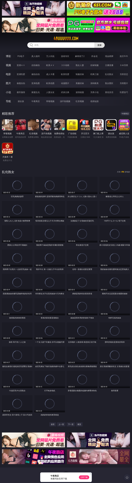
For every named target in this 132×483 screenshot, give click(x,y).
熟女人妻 (80, 65)
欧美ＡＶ (50, 65)
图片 (8, 83)
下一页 (70, 424)
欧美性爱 (65, 74)
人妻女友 (50, 92)
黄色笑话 (109, 92)
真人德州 (35, 56)
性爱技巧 (124, 92)
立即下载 (84, 477)
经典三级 (94, 74)
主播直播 (109, 65)
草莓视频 (50, 101)
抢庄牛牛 (124, 56)
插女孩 (21, 101)
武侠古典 (65, 92)
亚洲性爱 (21, 74)
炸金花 (94, 56)
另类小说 (94, 92)
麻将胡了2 (79, 56)
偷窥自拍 (21, 83)
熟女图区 (109, 83)
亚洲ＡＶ (21, 65)
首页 (53, 424)
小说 (8, 92)
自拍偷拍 (35, 65)
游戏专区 (65, 56)
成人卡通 (50, 74)
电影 (8, 74)
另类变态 (124, 74)
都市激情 (21, 92)
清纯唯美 (94, 83)
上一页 (61, 424)
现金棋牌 (109, 56)
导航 (8, 101)
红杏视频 (80, 101)
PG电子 (20, 56)
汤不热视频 (65, 101)
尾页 (79, 424)
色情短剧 (94, 101)
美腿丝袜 (80, 83)
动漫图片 (65, 83)
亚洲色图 (35, 83)
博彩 (8, 56)
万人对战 (50, 56)
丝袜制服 (94, 65)
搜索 (99, 45)
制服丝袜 (80, 74)
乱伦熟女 (109, 74)
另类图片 (124, 83)
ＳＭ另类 (124, 65)
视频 (8, 65)
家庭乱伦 (35, 92)
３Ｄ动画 (65, 65)
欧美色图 (50, 83)
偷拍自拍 (35, 74)
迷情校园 (80, 92)
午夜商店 (35, 101)
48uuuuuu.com (65, 38)
